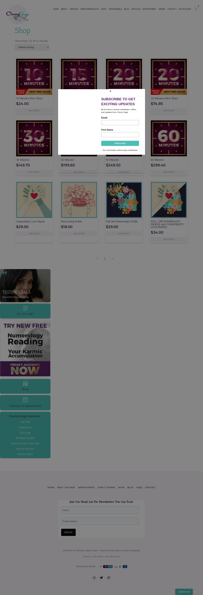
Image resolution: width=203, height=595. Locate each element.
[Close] (144, 91)
